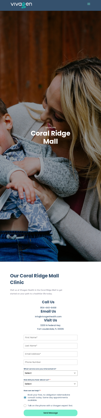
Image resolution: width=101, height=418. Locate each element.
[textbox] (48, 373)
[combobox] (50, 373)
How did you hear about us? (37, 380)
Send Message (50, 413)
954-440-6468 (48, 307)
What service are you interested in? (40, 369)
